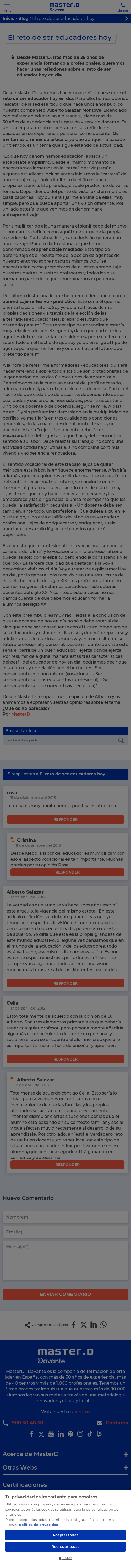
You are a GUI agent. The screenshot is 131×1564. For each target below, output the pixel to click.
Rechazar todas (66, 1546)
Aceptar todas (65, 1535)
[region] (65, 1526)
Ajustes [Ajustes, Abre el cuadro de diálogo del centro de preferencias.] (65, 1558)
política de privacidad (38, 1524)
